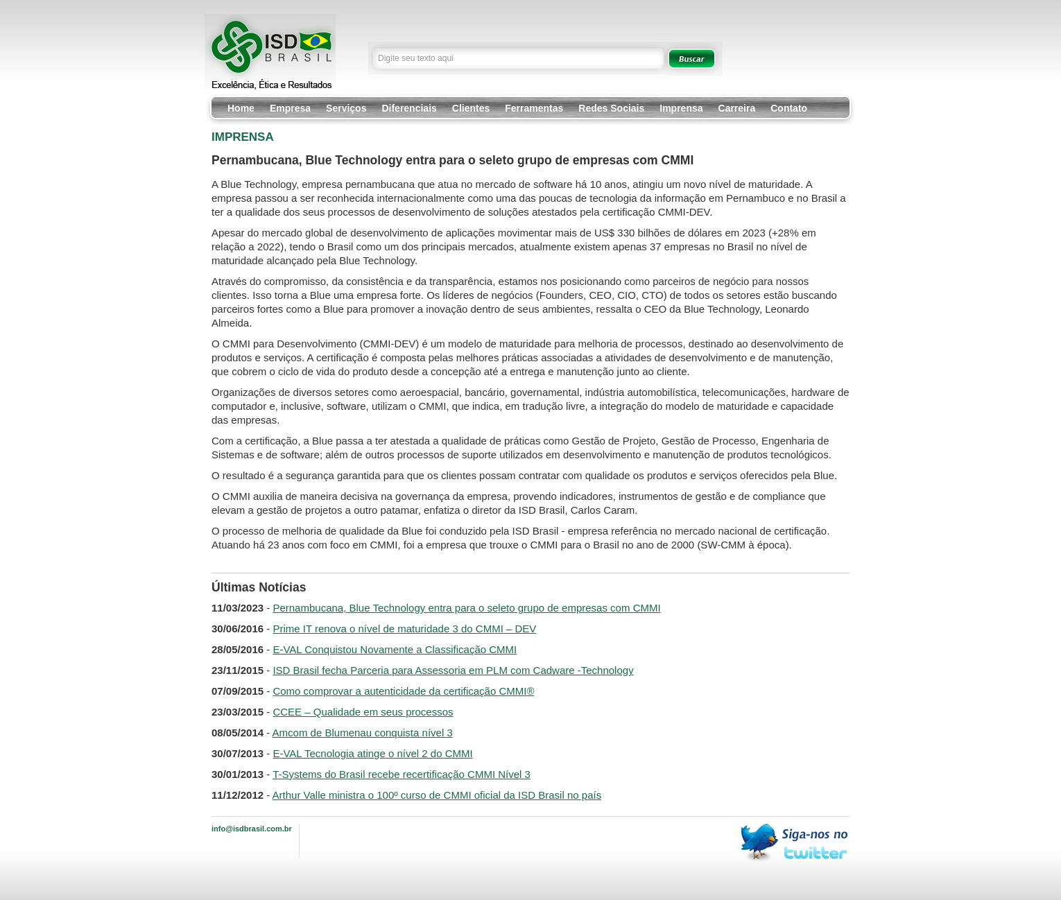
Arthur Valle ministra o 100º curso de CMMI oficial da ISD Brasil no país (437, 795)
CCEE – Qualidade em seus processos (363, 712)
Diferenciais (408, 108)
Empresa (290, 108)
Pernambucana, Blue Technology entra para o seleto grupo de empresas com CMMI (466, 608)
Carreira (737, 108)
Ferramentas (534, 108)
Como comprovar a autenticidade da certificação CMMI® (403, 691)
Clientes (471, 108)
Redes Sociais (611, 108)
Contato (788, 108)
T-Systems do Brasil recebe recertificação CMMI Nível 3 (401, 774)
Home (241, 108)
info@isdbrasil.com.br (252, 828)
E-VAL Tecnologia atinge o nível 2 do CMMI (372, 753)
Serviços (346, 108)
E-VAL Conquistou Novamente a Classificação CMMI (395, 649)
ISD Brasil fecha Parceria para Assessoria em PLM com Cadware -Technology (453, 670)
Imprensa (680, 108)
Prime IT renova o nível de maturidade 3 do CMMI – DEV (404, 628)
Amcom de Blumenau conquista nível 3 (363, 732)
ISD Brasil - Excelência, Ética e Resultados (270, 51)
